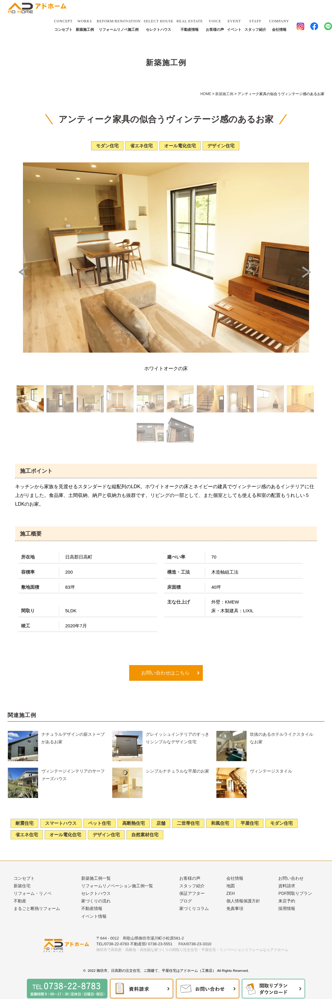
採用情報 (286, 908)
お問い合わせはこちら (164, 672)
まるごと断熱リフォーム (37, 908)
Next (308, 272)
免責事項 (234, 908)
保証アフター (192, 893)
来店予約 (286, 900)
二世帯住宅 (188, 823)
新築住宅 (22, 885)
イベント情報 (94, 916)
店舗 (160, 823)
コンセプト (63, 24)
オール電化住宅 (65, 834)
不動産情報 (190, 24)
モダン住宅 (281, 823)
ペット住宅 (99, 823)
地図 (230, 885)
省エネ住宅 (26, 834)
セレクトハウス (159, 24)
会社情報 (279, 24)
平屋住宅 (250, 823)
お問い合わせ (291, 878)
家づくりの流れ (96, 900)
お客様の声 (215, 24)
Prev (24, 272)
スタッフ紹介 (255, 24)
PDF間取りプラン (295, 893)
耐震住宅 (24, 823)
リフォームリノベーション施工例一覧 (117, 885)
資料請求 (286, 885)
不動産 (20, 900)
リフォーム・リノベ (33, 893)
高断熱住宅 (133, 823)
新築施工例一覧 (96, 878)
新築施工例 (85, 24)
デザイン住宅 (106, 834)
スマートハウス (61, 823)
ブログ (185, 900)
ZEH (230, 893)
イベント (234, 24)
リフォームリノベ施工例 (119, 24)
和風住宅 (220, 823)
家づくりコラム (194, 908)
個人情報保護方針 (243, 900)
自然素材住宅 (144, 834)
